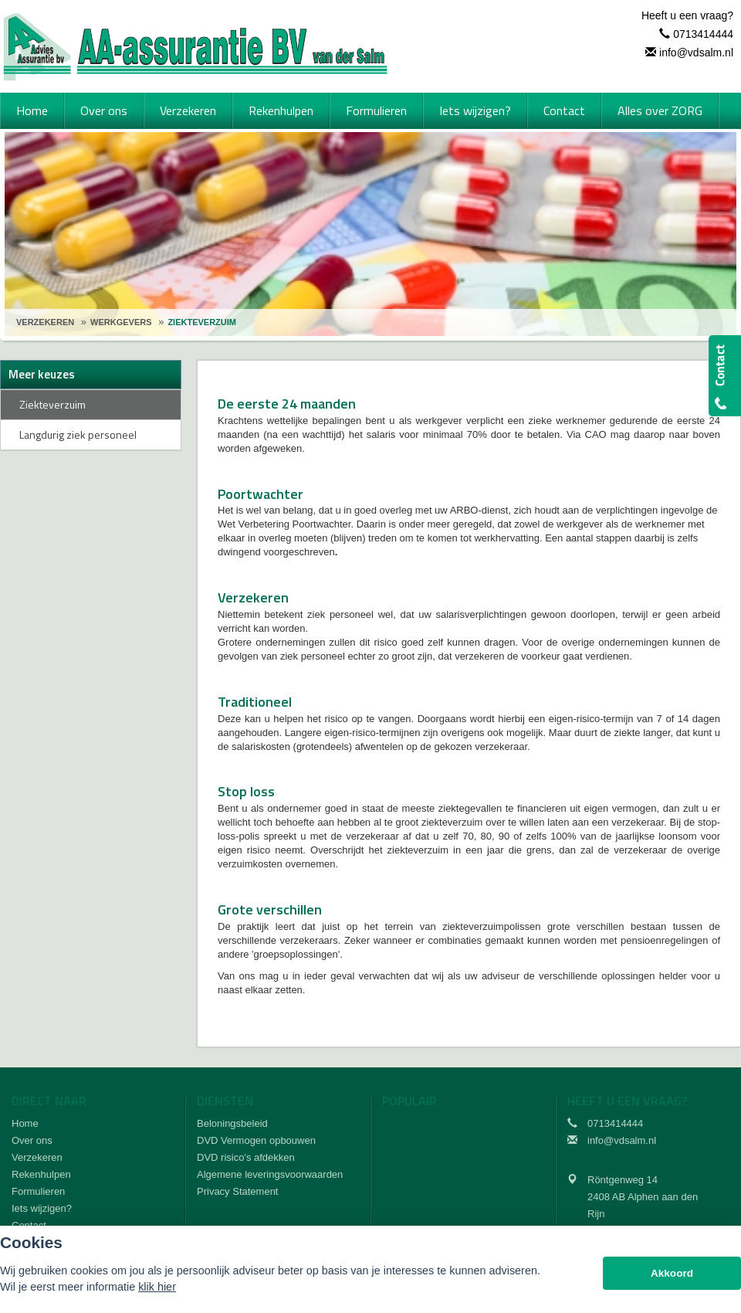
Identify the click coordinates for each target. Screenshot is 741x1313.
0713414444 (703, 34)
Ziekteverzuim (201, 322)
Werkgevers (120, 322)
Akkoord (672, 1273)
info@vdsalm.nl (696, 52)
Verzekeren (45, 322)
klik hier (157, 1287)
